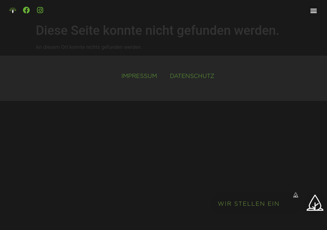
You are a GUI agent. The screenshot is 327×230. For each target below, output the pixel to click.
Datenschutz (192, 76)
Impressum (139, 76)
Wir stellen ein (249, 204)
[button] (258, 203)
